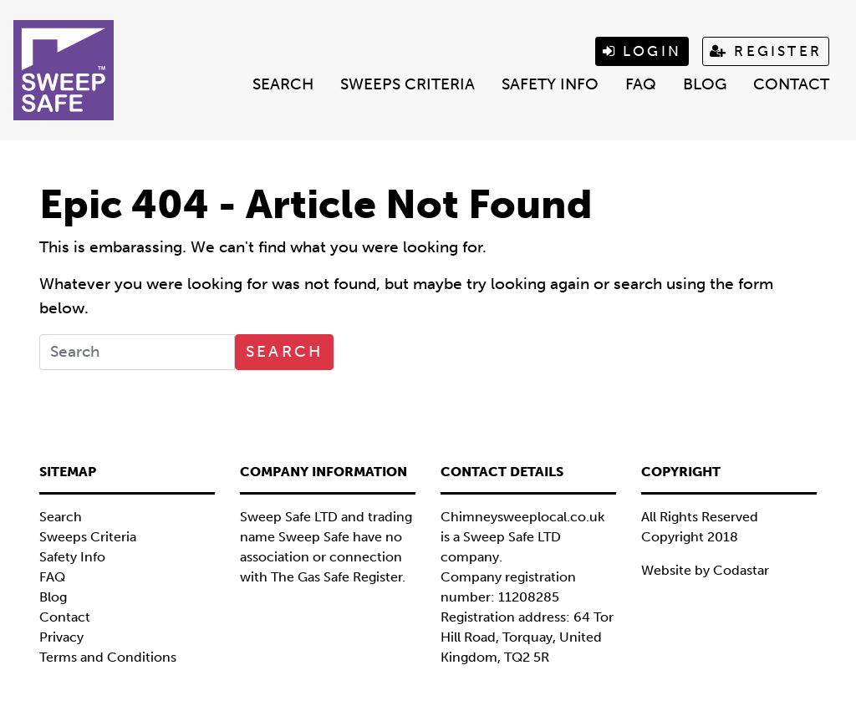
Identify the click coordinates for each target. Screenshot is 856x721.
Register (766, 51)
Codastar (741, 570)
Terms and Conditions (107, 657)
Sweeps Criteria (407, 84)
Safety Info (550, 84)
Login (642, 51)
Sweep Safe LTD (512, 537)
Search (282, 84)
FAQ (640, 84)
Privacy (61, 637)
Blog (704, 84)
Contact (791, 84)
